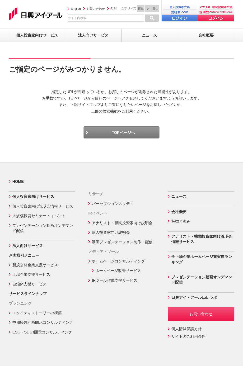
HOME (18, 182)
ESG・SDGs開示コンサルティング (42, 332)
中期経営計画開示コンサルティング (42, 322)
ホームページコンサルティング (118, 261)
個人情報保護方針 (186, 329)
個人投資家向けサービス (33, 197)
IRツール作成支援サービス (114, 280)
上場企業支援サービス (31, 274)
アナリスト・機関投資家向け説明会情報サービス (201, 239)
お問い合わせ (95, 8)
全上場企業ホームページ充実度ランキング (201, 259)
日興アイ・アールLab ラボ (194, 297)
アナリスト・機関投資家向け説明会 (122, 223)
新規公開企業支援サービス (35, 265)
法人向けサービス (27, 246)
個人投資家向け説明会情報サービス (42, 206)
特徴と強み (180, 221)
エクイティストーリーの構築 (37, 313)
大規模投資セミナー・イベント (38, 216)
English (76, 8)
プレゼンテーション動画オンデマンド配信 (42, 228)
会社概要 (179, 212)
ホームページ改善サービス (118, 271)
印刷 (113, 8)
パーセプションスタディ (113, 204)
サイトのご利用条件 (188, 336)
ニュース (179, 197)
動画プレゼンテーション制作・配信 (122, 242)
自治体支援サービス (29, 284)
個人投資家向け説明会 (111, 232)
